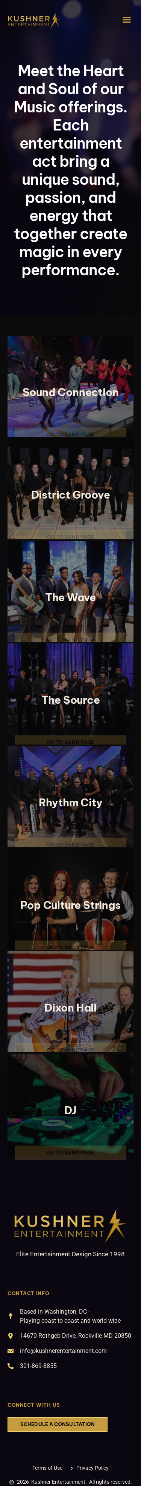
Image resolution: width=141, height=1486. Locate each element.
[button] (126, 19)
